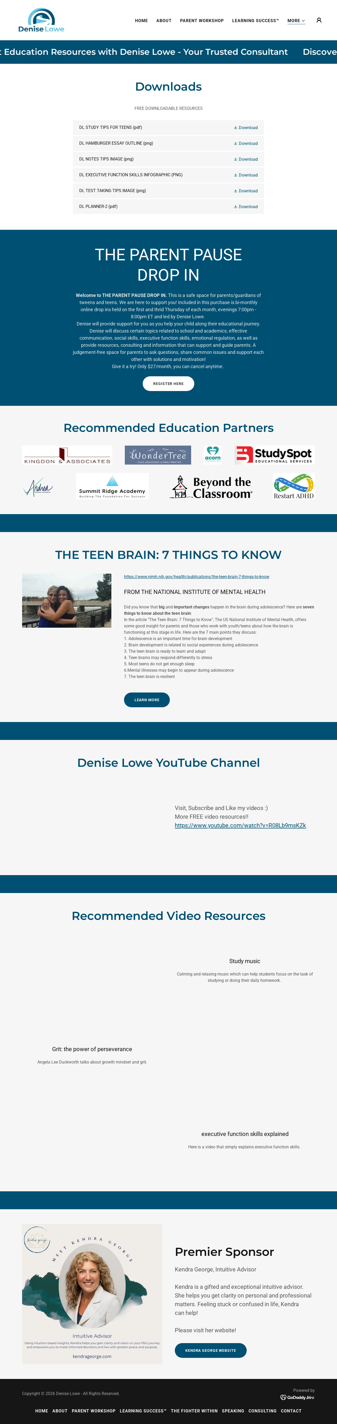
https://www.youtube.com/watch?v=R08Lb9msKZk (240, 825)
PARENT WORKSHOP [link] (202, 20)
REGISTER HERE (168, 384)
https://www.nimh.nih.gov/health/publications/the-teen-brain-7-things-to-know (196, 576)
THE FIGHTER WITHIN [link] (194, 1410)
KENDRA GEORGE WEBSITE (210, 1350)
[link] (41, 19)
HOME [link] (141, 20)
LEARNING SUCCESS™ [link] (255, 20)
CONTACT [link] (291, 1410)
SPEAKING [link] (233, 1410)
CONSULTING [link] (263, 1410)
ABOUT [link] (164, 20)
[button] (296, 21)
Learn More (147, 700)
